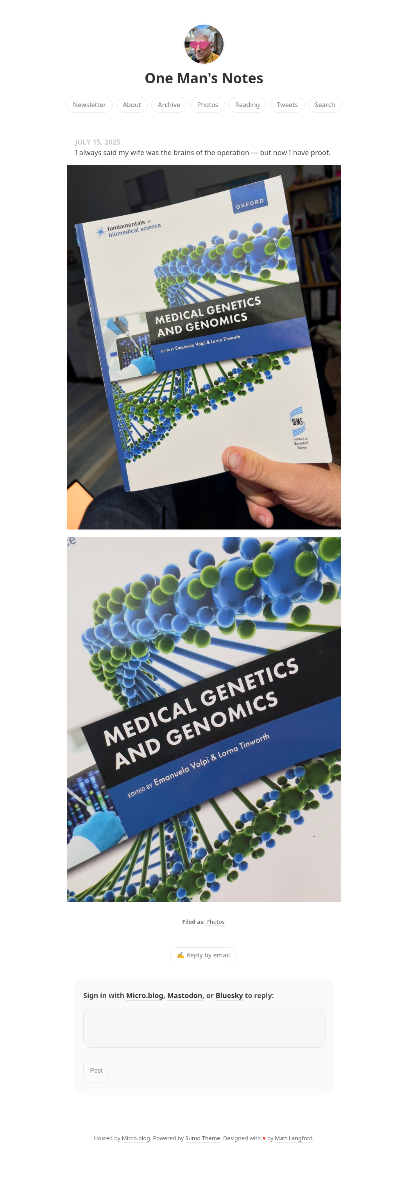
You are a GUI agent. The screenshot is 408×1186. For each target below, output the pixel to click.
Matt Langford (294, 1143)
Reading (247, 104)
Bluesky (229, 995)
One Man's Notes (204, 78)
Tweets (287, 104)
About (132, 104)
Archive (169, 104)
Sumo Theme (202, 1143)
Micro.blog (144, 995)
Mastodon (184, 995)
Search (325, 104)
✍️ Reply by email (203, 955)
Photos (207, 104)
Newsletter (89, 104)
